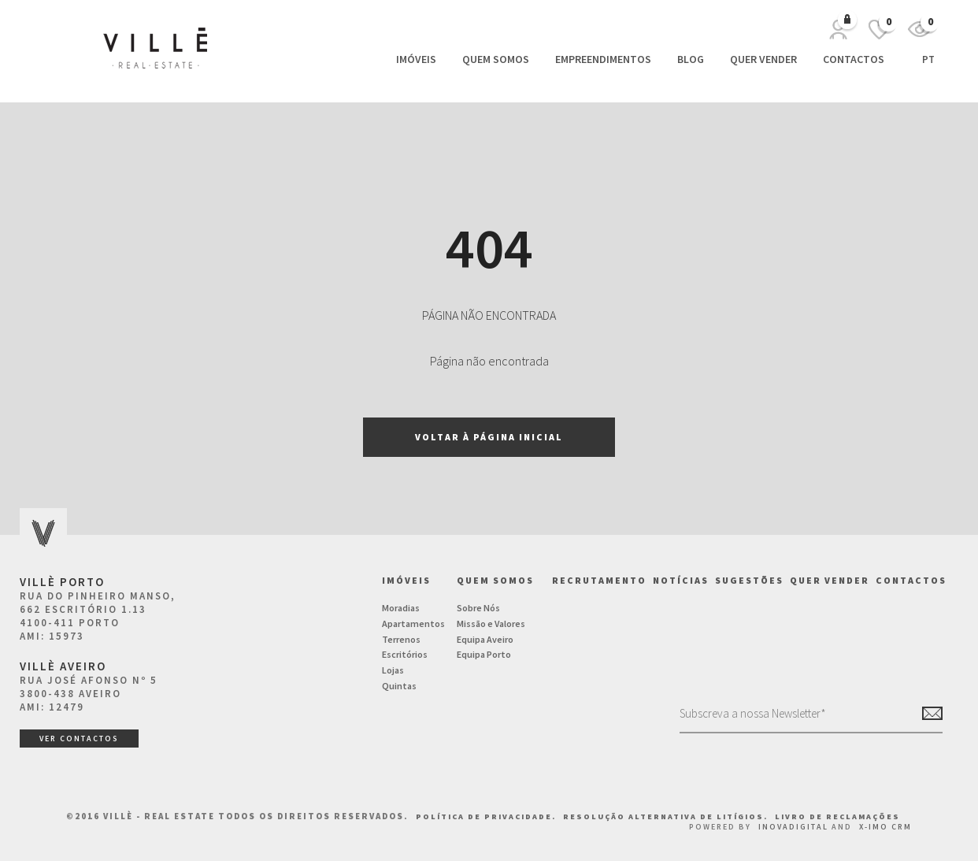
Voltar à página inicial (489, 437)
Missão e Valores (491, 623)
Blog (690, 59)
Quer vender (763, 59)
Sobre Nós (478, 608)
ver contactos (79, 738)
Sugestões (749, 580)
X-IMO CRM (885, 827)
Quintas (399, 686)
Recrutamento (599, 580)
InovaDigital (793, 827)
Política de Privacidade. (487, 816)
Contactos (853, 59)
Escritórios (405, 654)
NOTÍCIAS (681, 580)
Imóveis (416, 59)
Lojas (393, 670)
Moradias (401, 608)
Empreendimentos (603, 59)
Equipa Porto (484, 654)
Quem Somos (495, 59)
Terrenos (401, 639)
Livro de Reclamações (837, 816)
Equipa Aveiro (485, 639)
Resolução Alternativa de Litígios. (667, 816)
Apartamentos (413, 623)
